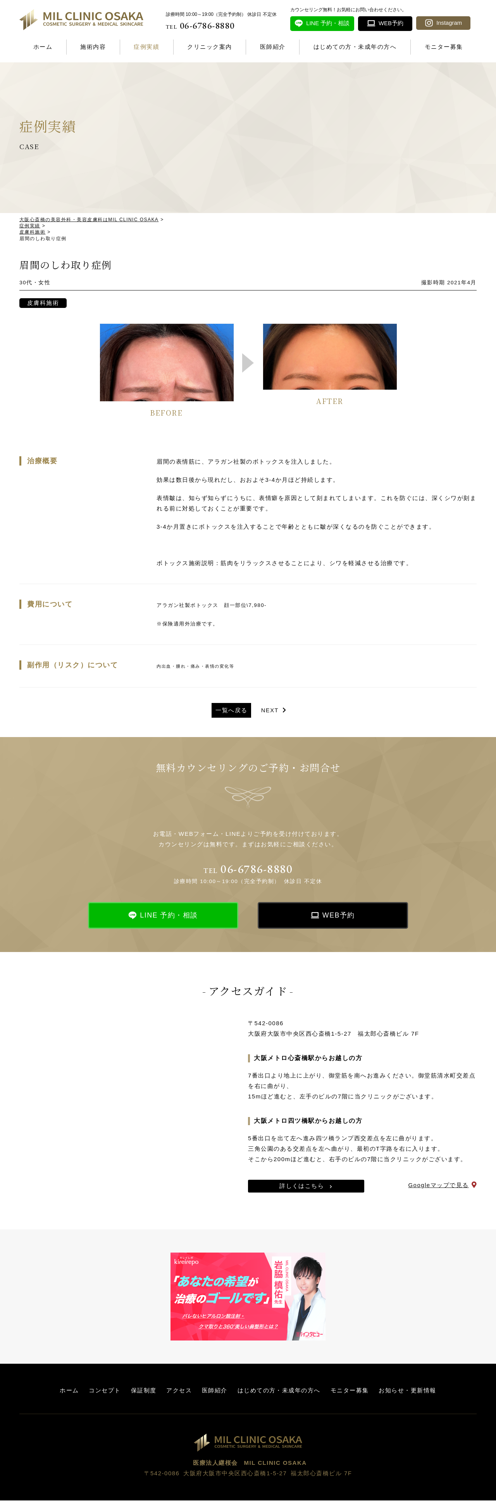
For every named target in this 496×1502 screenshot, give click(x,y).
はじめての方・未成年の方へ (355, 46)
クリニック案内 (209, 46)
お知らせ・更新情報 (407, 1391)
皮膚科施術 (43, 304)
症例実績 (146, 46)
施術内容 (93, 46)
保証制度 (143, 1391)
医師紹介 (273, 46)
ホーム (43, 46)
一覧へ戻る (231, 711)
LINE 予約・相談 (169, 917)
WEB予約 (338, 917)
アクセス (179, 1391)
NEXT (270, 711)
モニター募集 (444, 46)
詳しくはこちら (301, 1187)
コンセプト (105, 1391)
